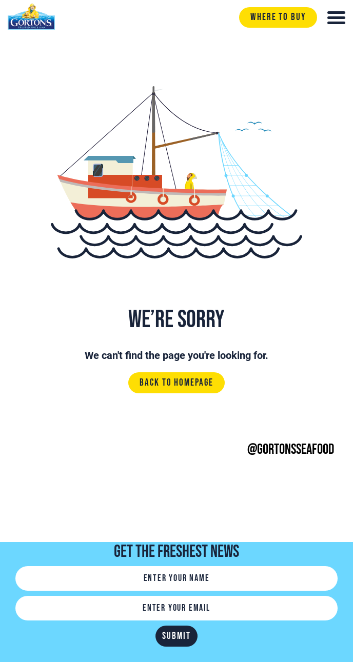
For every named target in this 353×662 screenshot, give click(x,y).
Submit (176, 636)
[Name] (176, 578)
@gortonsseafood (290, 449)
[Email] (176, 608)
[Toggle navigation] (336, 18)
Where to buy (278, 17)
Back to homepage (176, 383)
